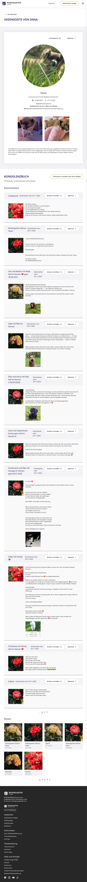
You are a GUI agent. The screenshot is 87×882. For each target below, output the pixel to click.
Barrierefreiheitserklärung (12, 873)
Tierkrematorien (9, 847)
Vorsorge (7, 839)
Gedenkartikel (8, 823)
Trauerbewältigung (10, 836)
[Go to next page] (47, 712)
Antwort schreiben (54, 196)
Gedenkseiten (8, 820)
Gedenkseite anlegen (69, 3)
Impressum (8, 865)
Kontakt (6, 862)
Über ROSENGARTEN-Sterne (13, 834)
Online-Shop (8, 852)
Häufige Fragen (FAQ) (11, 860)
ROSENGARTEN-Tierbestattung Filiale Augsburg (48, 109)
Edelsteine (7, 826)
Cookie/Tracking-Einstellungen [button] (14, 871)
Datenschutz (8, 868)
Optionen (72, 38)
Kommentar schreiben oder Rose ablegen (67, 176)
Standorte (7, 849)
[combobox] (52, 3)
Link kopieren (56, 38)
